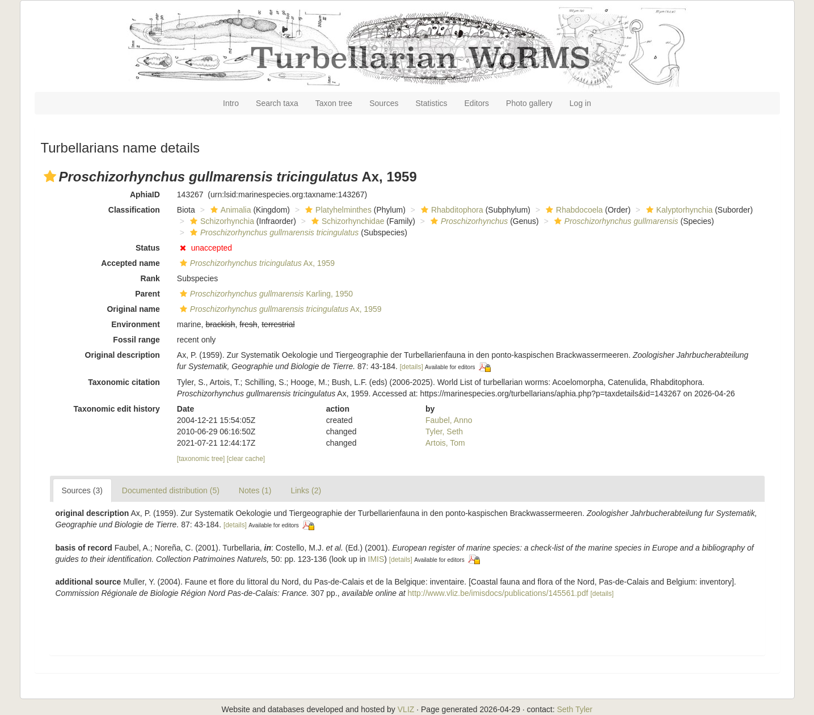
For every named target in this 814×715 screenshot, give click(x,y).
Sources (383, 103)
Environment (135, 324)
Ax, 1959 (256, 263)
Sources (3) (82, 490)
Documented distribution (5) (171, 490)
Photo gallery (529, 103)
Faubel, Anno (449, 420)
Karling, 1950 (265, 293)
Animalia (229, 209)
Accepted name (130, 263)
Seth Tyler (575, 709)
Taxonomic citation (124, 382)
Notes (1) (255, 490)
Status (148, 247)
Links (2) (305, 490)
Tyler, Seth (444, 431)
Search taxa (277, 103)
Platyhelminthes (337, 209)
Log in (580, 103)
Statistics (432, 103)
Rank (150, 278)
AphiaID (145, 194)
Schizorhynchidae (347, 221)
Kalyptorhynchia (678, 209)
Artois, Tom (445, 442)
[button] (50, 176)
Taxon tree (333, 103)
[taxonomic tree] (201, 459)
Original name (133, 309)
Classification (134, 209)
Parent (147, 293)
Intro (231, 103)
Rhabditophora (450, 209)
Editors (477, 103)
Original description (122, 354)
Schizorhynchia (220, 221)
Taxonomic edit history (117, 408)
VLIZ (406, 709)
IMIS (376, 559)
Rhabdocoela (573, 209)
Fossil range (136, 339)
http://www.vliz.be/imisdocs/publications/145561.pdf (498, 593)
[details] (411, 367)
